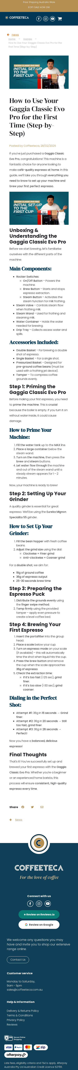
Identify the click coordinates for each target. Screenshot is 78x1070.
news (13, 35)
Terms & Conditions (20, 1015)
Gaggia (27, 39)
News (15, 820)
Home (12, 39)
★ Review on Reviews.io (39, 914)
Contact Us (17, 960)
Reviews (12, 1025)
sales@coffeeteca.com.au (25, 990)
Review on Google (39, 925)
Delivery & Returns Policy (23, 1011)
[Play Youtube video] (39, 208)
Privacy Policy (16, 1020)
